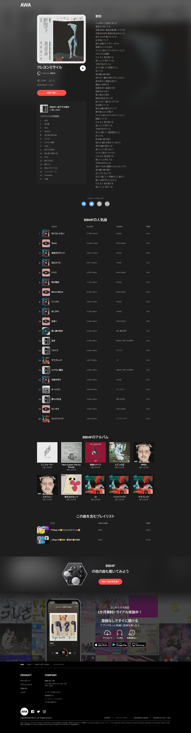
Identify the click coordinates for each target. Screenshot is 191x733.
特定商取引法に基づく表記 (162, 718)
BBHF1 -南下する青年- (60, 107)
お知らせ (23, 689)
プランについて (26, 685)
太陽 (46, 179)
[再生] (83, 68)
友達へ (54, 321)
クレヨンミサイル (58, 664)
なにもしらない (58, 233)
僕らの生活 (48, 161)
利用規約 (107, 718)
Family (118, 233)
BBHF (53, 73)
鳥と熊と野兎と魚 (51, 153)
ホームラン (56, 389)
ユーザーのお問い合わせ (53, 692)
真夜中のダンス (58, 253)
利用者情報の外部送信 (141, 718)
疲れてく (47, 164)
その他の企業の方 (50, 702)
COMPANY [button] (51, 675)
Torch (54, 243)
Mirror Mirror (121, 243)
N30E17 (47, 131)
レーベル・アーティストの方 (53, 699)
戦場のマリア (95, 465)
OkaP (100, 530)
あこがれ (55, 311)
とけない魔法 (49, 142)
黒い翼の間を (57, 331)
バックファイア (57, 419)
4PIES (143, 465)
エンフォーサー (47, 465)
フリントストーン (50, 172)
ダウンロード (25, 681)
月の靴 (47, 124)
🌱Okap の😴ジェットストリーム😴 (65, 530)
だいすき (55, 409)
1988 (46, 146)
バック (54, 272)
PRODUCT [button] (26, 675)
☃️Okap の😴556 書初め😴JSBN (65, 540)
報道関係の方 (49, 695)
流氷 (46, 120)
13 (117, 360)
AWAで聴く (52, 93)
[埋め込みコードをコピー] (107, 203)
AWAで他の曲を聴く (110, 582)
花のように (56, 263)
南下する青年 (49, 150)
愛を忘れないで (71, 497)
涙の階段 (55, 282)
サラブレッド (56, 360)
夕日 (46, 157)
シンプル (55, 302)
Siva (46, 128)
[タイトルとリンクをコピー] (99, 203)
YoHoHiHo (48, 175)
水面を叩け (56, 380)
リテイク (47, 139)
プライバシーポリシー (122, 718)
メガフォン (47, 497)
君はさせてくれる (51, 168)
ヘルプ (22, 692)
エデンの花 (119, 465)
